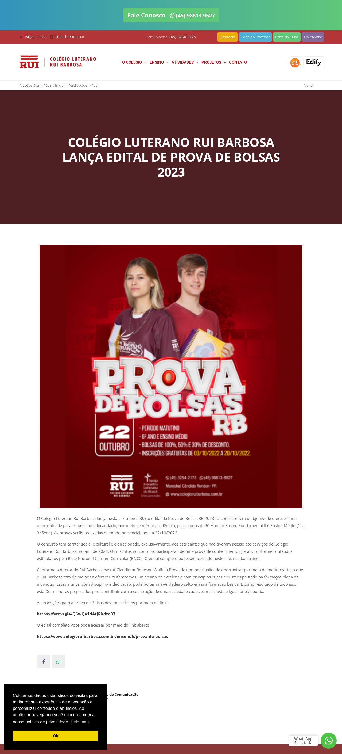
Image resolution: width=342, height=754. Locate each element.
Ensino (159, 62)
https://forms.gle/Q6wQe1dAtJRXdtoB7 (76, 613)
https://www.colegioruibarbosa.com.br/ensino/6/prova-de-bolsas (102, 636)
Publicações (78, 85)
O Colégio (134, 62)
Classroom (227, 37)
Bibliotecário (313, 37)
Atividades (185, 62)
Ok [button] (55, 736)
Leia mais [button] (80, 722)
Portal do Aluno (286, 37)
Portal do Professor (255, 37)
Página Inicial (54, 85)
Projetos (213, 62)
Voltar (309, 85)
